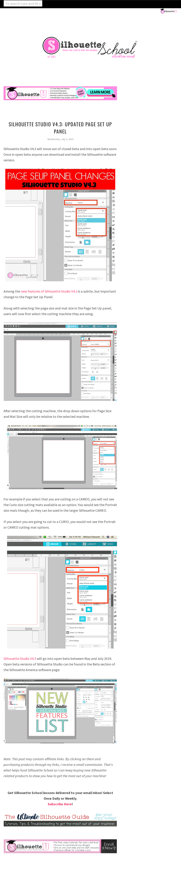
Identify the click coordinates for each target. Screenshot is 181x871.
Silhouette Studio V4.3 (20, 658)
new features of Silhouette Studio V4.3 (49, 291)
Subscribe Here (60, 804)
